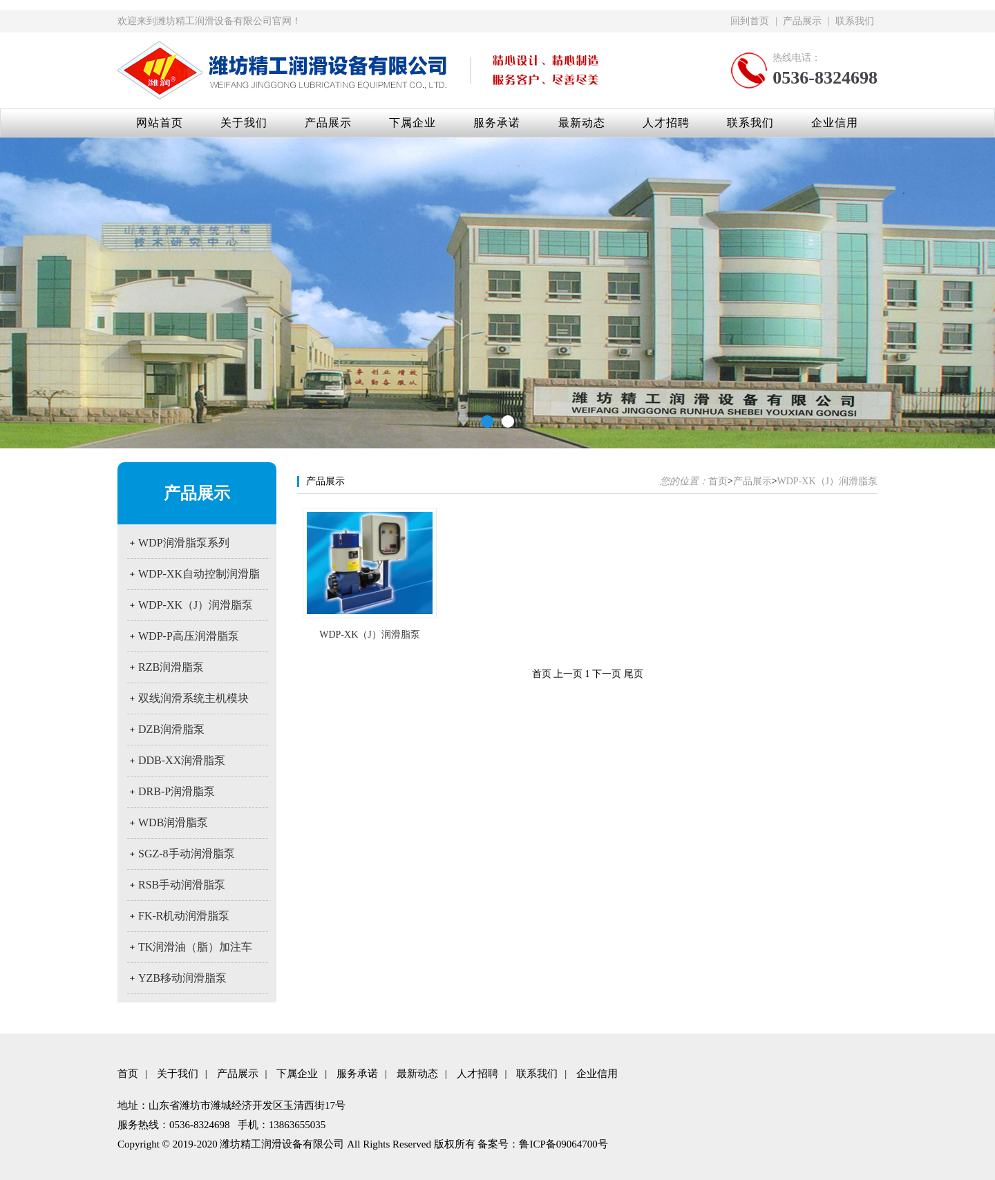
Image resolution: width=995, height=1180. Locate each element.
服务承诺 (496, 123)
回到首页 (749, 21)
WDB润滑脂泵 (173, 822)
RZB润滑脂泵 (171, 667)
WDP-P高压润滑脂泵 (188, 636)
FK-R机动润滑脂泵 (183, 916)
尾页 (633, 674)
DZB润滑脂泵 (171, 729)
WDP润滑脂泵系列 (183, 543)
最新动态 (581, 123)
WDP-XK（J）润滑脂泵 (195, 605)
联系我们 (854, 21)
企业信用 (834, 123)
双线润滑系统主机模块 (193, 698)
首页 (718, 481)
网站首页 (159, 123)
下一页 (606, 674)
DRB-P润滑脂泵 (176, 791)
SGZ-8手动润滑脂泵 (186, 853)
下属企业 (412, 123)
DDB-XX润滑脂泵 (181, 760)
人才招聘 (666, 123)
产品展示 (802, 21)
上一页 (567, 674)
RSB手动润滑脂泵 (181, 885)
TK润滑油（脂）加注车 (195, 947)
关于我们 (243, 123)
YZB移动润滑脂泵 (182, 978)
